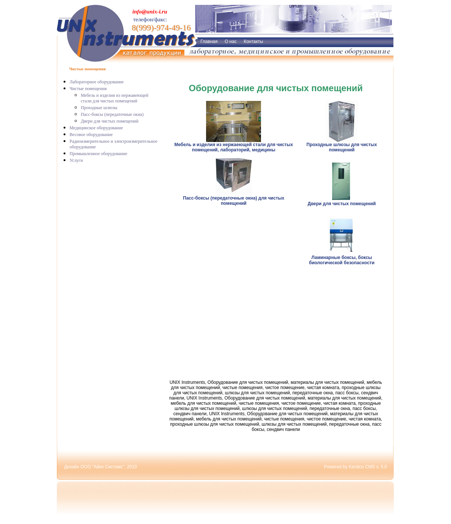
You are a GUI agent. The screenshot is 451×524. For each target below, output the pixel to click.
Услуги (76, 160)
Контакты (253, 41)
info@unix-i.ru (149, 12)
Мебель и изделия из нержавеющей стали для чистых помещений (114, 98)
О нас (231, 41)
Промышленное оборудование (98, 153)
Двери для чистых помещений (109, 121)
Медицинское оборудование (96, 127)
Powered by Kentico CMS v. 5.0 (355, 466)
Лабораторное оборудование (97, 81)
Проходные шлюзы (99, 107)
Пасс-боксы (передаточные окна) (112, 114)
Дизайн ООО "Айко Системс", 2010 (100, 466)
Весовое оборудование (91, 134)
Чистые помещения (88, 88)
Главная (209, 41)
